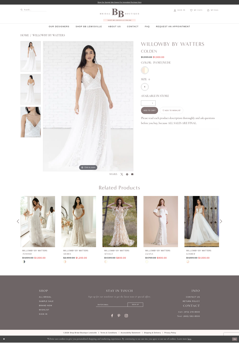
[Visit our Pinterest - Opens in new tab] (119, 317)
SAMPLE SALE (46, 301)
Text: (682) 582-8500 (188, 316)
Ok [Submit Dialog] (234, 340)
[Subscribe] (140, 305)
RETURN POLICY (191, 301)
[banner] (119, 15)
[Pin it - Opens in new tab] (127, 175)
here (189, 340)
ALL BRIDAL (45, 297)
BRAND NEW (45, 306)
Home (24, 36)
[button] (179, 11)
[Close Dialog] (4, 340)
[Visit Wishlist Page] (196, 11)
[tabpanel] (30, 58)
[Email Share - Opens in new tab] (132, 175)
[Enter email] (119, 305)
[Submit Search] (22, 10)
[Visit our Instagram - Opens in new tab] (126, 317)
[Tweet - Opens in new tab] (122, 175)
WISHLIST (44, 310)
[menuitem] (32, 10)
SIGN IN (43, 314)
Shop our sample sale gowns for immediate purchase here (119, 2)
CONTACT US (193, 297)
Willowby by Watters (48, 36)
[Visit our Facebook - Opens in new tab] (112, 317)
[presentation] (37, 222)
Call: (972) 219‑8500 (189, 312)
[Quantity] (148, 103)
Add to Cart (152, 112)
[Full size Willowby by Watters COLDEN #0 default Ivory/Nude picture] (88, 107)
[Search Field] (33, 10)
